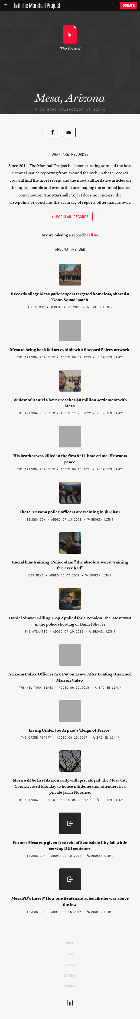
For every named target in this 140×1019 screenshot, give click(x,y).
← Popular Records (70, 216)
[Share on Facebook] (52, 132)
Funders (70, 986)
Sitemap (70, 975)
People (70, 954)
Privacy (70, 964)
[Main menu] (5, 5)
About (70, 943)
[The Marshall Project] (35, 5)
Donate (129, 6)
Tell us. (93, 235)
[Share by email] (69, 132)
